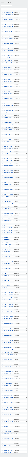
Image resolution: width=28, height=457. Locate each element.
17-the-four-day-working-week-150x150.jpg (8, 103)
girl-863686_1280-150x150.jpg (7, 60)
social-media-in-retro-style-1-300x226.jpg (8, 338)
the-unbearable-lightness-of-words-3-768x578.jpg (8, 419)
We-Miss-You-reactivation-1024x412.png (8, 24)
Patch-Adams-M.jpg (6, 153)
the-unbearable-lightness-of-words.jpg (8, 397)
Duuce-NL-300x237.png (6, 134)
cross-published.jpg (5, 309)
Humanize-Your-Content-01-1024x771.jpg (8, 364)
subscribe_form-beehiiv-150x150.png (8, 165)
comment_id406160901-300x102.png (8, 407)
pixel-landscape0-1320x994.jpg (7, 424)
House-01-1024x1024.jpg (6, 239)
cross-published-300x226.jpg (7, 314)
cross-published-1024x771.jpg (7, 313)
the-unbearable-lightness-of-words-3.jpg (8, 421)
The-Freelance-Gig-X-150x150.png (8, 127)
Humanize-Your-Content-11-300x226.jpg (8, 378)
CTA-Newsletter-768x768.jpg (7, 199)
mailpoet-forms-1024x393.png (7, 139)
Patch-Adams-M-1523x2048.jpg (7, 156)
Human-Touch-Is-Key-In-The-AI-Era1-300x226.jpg (8, 266)
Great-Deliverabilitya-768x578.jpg (8, 48)
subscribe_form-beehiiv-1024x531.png (8, 168)
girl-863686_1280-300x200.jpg (7, 62)
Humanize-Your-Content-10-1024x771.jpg (8, 381)
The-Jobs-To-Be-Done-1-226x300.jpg (8, 294)
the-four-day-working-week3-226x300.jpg (8, 79)
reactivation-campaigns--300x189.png (8, 33)
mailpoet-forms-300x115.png (7, 146)
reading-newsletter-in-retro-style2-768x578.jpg (8, 220)
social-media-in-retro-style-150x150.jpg (8, 321)
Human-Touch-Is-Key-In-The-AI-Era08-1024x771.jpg (8, 256)
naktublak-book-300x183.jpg (7, 180)
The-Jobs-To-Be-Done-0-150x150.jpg (8, 306)
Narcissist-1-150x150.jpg (6, 448)
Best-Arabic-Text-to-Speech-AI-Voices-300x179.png (8, 352)
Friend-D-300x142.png (6, 249)
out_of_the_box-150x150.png (7, 120)
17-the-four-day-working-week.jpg (8, 100)
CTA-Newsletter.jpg (5, 196)
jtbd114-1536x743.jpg (6, 278)
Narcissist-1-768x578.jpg (6, 452)
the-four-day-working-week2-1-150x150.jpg (8, 93)
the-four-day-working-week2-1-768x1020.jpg (8, 98)
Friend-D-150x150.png (6, 246)
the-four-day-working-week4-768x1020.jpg (8, 86)
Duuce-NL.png (5, 132)
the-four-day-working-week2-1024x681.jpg (8, 72)
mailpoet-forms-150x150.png (7, 144)
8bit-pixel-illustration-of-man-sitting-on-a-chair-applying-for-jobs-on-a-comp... (8, 433)
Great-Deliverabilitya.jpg (6, 53)
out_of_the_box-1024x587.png (7, 117)
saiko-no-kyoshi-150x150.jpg (7, 227)
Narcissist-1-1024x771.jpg (6, 450)
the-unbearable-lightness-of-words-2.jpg (8, 409)
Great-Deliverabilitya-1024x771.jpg (8, 50)
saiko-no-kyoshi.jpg (5, 225)
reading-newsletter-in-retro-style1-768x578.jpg (8, 211)
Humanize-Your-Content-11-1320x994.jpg (8, 380)
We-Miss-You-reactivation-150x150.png (8, 19)
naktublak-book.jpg (5, 182)
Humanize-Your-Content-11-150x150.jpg (8, 376)
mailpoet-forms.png (5, 141)
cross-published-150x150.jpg (7, 311)
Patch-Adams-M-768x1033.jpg (7, 155)
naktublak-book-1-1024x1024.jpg (8, 194)
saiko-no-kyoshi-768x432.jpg (7, 232)
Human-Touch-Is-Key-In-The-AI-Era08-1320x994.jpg (8, 254)
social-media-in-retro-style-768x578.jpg (8, 326)
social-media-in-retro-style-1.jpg (7, 330)
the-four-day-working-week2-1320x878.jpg (8, 67)
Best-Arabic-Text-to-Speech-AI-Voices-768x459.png (8, 359)
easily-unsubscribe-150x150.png (7, 43)
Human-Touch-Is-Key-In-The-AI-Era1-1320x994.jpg (8, 263)
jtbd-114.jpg (4, 287)
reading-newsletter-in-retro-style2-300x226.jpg (8, 215)
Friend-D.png (5, 247)
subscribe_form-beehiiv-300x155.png (8, 170)
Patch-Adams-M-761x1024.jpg (7, 163)
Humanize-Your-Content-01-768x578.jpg (8, 369)
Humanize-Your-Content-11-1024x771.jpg (8, 373)
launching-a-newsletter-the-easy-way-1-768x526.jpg (8, 112)
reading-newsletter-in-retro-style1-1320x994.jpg (8, 213)
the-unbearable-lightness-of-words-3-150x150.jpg (8, 416)
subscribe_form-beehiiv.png (7, 175)
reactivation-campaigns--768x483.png (8, 31)
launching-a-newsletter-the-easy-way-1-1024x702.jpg (8, 110)
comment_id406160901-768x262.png (8, 402)
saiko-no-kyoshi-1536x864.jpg (7, 230)
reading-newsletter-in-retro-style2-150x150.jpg (8, 218)
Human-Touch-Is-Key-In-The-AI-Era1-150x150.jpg (8, 268)
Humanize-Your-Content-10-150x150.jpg (8, 383)
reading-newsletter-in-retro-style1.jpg (8, 206)
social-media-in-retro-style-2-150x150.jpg (8, 340)
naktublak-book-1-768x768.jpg (7, 187)
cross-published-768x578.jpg (7, 318)
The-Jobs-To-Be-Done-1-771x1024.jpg (8, 297)
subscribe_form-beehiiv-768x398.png (8, 172)
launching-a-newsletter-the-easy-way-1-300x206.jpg (8, 105)
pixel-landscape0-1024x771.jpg (7, 428)
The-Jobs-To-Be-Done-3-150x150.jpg (8, 299)
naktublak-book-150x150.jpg (7, 184)
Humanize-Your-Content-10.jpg (7, 388)
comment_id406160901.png (7, 405)
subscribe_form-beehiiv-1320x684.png (8, 167)
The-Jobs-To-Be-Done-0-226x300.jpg (8, 304)
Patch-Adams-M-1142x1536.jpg (7, 158)
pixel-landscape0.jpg (6, 426)
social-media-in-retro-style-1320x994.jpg (8, 328)
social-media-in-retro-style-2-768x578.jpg (8, 345)
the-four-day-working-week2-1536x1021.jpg (8, 74)
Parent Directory (5, 10)
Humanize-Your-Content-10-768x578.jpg (8, 385)
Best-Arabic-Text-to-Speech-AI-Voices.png (8, 354)
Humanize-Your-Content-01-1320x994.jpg (8, 361)
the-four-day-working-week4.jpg (7, 89)
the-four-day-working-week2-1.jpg (8, 96)
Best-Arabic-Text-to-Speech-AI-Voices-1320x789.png (8, 357)
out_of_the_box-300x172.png (7, 115)
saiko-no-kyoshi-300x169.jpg (7, 235)
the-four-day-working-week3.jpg (7, 77)
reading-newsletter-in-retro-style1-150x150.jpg (8, 208)
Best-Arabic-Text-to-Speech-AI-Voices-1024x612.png (8, 350)
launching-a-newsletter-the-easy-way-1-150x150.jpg (8, 108)
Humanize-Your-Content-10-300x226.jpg (8, 390)
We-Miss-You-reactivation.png (7, 22)
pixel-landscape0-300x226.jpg (7, 431)
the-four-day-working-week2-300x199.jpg (8, 69)
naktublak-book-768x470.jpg (7, 179)
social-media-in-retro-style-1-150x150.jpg (8, 333)
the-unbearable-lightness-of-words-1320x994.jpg (8, 400)
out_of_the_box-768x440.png (7, 122)
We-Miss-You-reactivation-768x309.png (8, 29)
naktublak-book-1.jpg (6, 191)
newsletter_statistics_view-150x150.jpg (8, 14)
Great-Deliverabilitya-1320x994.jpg (8, 55)
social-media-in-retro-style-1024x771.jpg (8, 323)
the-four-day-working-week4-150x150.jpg (8, 88)
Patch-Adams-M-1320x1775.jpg (7, 160)
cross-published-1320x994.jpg (7, 316)
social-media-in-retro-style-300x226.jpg (8, 325)
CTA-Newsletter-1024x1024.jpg (7, 203)
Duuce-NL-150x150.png (6, 136)
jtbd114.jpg (4, 273)
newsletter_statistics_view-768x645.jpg (8, 12)
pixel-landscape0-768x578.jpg (7, 429)
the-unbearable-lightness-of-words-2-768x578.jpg (8, 412)
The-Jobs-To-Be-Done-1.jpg (7, 290)
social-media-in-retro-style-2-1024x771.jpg (8, 342)
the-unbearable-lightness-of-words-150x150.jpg (8, 395)
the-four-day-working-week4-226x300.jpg (8, 84)
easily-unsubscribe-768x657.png (7, 41)
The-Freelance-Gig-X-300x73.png (8, 124)
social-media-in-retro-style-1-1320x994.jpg (8, 337)
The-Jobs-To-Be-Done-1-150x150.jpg (8, 292)
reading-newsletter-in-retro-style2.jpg (8, 223)
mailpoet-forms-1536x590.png (7, 148)
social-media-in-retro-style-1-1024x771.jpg (8, 335)
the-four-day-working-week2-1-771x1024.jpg (8, 91)
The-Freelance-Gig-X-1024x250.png (8, 129)
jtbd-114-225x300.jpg (6, 285)
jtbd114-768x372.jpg (6, 282)
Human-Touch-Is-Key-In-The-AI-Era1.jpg (8, 261)
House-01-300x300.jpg (6, 242)
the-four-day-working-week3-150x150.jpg (8, 81)
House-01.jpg (5, 237)
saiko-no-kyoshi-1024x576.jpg (7, 234)
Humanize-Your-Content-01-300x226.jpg (8, 366)
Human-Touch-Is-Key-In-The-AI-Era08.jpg (8, 258)
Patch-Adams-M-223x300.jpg (7, 151)
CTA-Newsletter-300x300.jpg (7, 201)
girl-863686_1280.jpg (6, 57)
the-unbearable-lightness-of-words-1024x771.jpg (8, 392)
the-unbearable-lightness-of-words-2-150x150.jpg (8, 414)
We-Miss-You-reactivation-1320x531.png (8, 26)
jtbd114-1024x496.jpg (6, 275)
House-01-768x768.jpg (6, 244)
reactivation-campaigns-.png (7, 36)
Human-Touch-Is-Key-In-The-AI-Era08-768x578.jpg (8, 251)
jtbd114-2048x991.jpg (6, 280)
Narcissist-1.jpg (5, 443)
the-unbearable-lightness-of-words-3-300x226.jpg (8, 417)
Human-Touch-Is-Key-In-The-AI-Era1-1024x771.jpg (8, 270)
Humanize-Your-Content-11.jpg (7, 371)
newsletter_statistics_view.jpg (7, 17)
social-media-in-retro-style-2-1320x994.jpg (8, 347)
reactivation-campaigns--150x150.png (8, 38)
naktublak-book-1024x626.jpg (7, 177)
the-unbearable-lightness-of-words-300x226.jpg (8, 393)
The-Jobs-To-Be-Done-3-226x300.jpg (8, 302)
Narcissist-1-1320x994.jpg (6, 445)
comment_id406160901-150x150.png (8, 404)
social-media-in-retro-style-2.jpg (7, 349)
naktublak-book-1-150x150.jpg (7, 189)
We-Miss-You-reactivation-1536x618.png (8, 21)
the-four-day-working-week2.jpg (7, 65)
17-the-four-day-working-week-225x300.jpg (8, 101)
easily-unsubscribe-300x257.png (7, 45)
